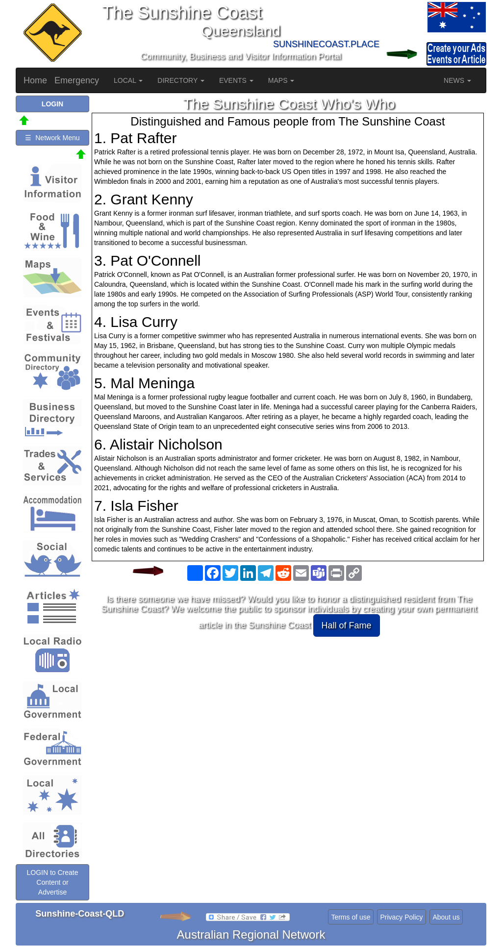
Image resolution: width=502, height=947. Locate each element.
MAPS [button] (281, 80)
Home (35, 80)
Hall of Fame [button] (347, 625)
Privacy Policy (401, 917)
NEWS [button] (457, 80)
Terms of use (350, 917)
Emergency (76, 80)
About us (445, 917)
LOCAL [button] (128, 80)
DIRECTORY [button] (180, 80)
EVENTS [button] (236, 80)
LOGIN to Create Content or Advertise (52, 882)
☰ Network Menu (52, 138)
